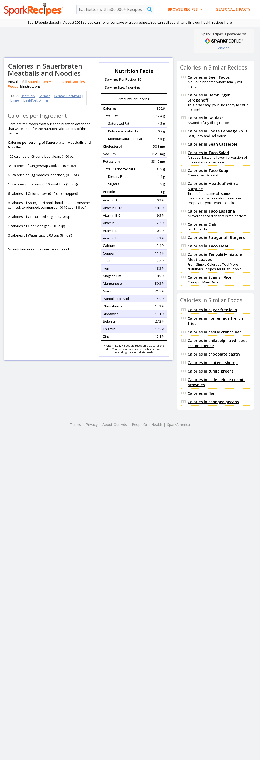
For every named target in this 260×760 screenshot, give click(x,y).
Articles (223, 48)
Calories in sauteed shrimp (213, 362)
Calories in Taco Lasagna (211, 211)
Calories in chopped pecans (213, 401)
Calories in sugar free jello (212, 309)
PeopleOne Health (147, 424)
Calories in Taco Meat (208, 245)
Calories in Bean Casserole (212, 144)
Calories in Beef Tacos (209, 77)
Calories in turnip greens (211, 371)
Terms (75, 424)
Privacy (92, 424)
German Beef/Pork (67, 96)
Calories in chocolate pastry (214, 354)
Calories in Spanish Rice (209, 277)
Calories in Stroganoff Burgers (216, 237)
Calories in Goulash (206, 117)
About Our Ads (114, 424)
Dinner (15, 100)
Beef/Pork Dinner (35, 100)
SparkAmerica (178, 424)
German (44, 96)
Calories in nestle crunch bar (214, 331)
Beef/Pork (28, 96)
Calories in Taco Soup (208, 170)
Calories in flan (201, 393)
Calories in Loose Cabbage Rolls (217, 130)
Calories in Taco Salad (208, 152)
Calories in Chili (202, 224)
